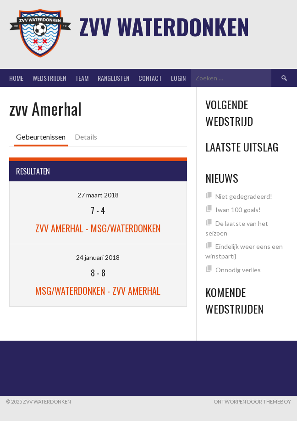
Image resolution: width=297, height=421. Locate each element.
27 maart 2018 (98, 195)
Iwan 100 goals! (238, 209)
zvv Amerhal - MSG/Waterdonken (97, 228)
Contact (150, 78)
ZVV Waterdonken (164, 26)
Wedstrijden (49, 78)
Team (81, 78)
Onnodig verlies (238, 270)
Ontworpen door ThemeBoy (252, 401)
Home (16, 78)
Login (178, 78)
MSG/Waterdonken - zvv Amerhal (97, 291)
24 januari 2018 (98, 257)
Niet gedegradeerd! (243, 196)
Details (86, 136)
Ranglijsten (113, 78)
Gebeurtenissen (41, 136)
